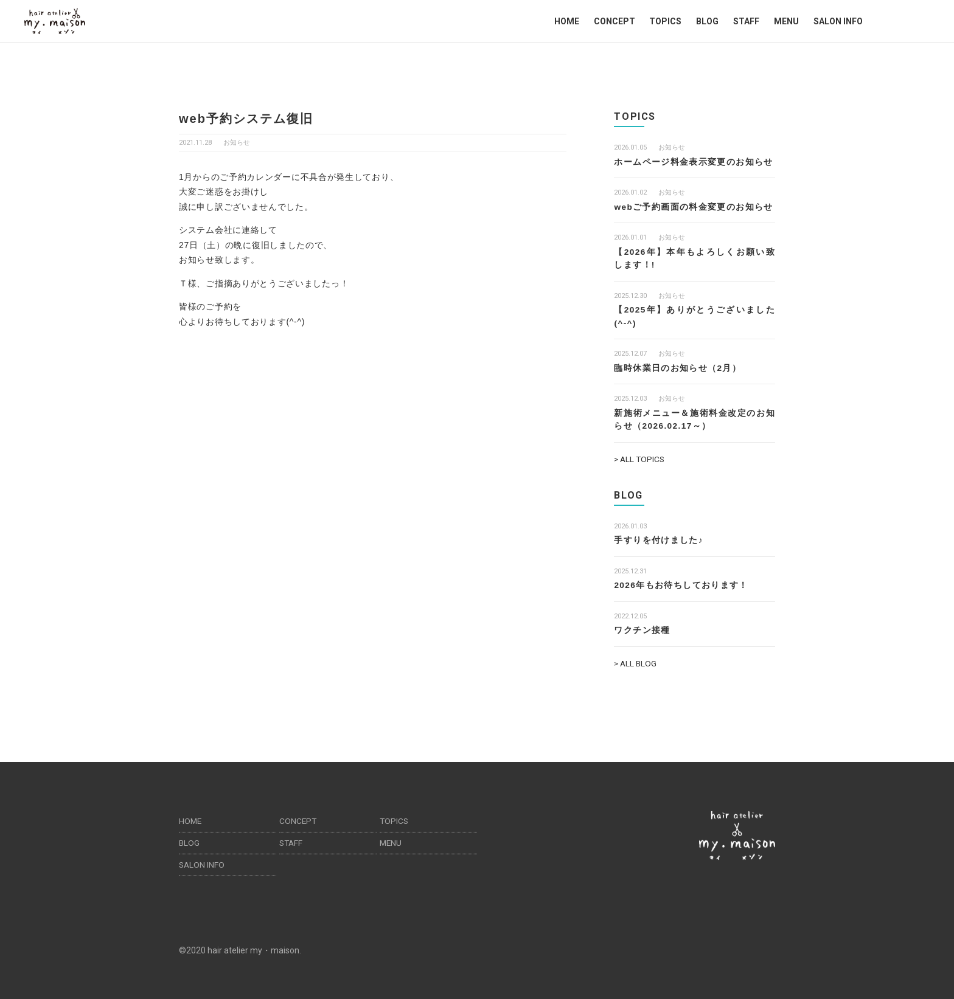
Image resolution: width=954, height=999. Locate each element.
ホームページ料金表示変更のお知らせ (693, 162)
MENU (786, 21)
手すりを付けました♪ (658, 537)
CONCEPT (614, 21)
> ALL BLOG (636, 659)
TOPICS (665, 21)
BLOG (707, 21)
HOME (566, 21)
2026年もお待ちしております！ (681, 581)
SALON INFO (838, 21)
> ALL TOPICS (640, 456)
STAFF (746, 21)
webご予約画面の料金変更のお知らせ (693, 206)
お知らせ (236, 143)
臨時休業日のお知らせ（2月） (677, 366)
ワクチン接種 (642, 626)
